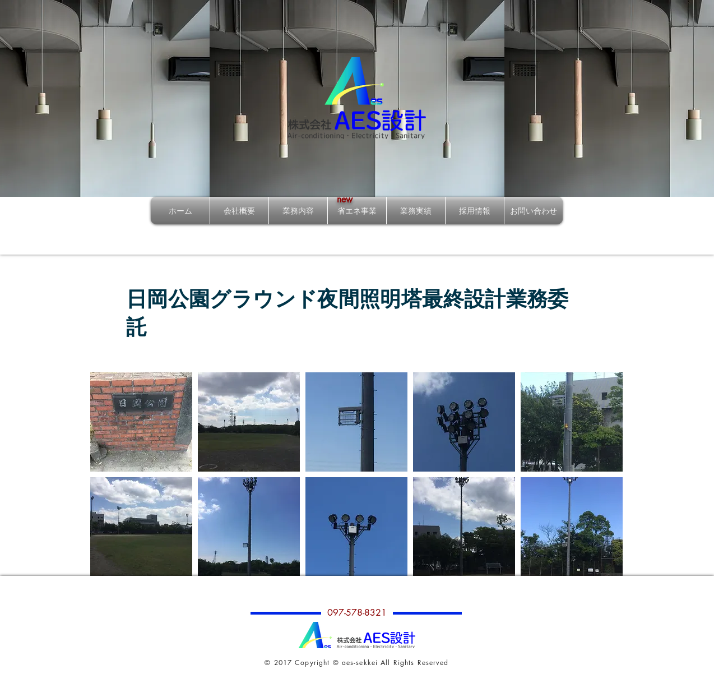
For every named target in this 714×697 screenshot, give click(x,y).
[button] (141, 422)
